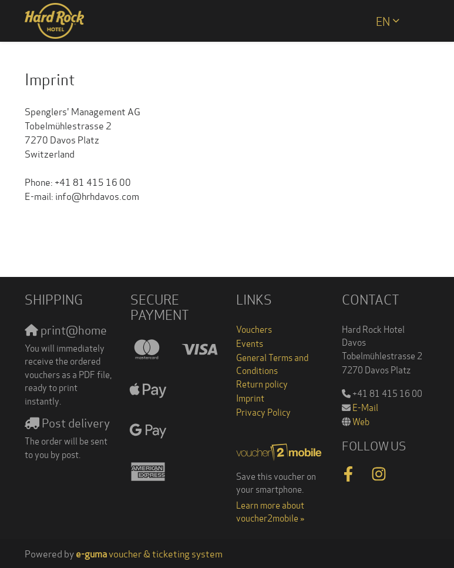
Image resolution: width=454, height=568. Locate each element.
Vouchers (254, 328)
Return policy (262, 383)
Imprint (250, 397)
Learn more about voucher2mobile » (270, 511)
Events (249, 342)
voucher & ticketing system (149, 553)
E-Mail (365, 406)
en (383, 20)
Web (360, 421)
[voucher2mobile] (280, 450)
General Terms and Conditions (272, 363)
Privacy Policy (263, 411)
